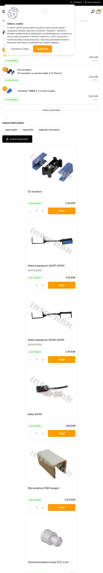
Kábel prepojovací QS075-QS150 (73, 191)
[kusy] (14, 211)
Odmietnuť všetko (20, 49)
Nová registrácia (94, 2)
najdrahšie (27, 129)
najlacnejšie (11, 129)
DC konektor (13, 191)
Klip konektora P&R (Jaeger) (21, 340)
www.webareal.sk (63, 570)
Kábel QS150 (62, 266)
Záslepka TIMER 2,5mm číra (70, 414)
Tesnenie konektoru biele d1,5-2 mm (75, 340)
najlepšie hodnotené (49, 129)
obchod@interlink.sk (72, 545)
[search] (93, 12)
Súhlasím (42, 48)
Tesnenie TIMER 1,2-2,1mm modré (25, 414)
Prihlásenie (77, 2)
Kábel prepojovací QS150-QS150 (24, 266)
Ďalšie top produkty (51, 110)
